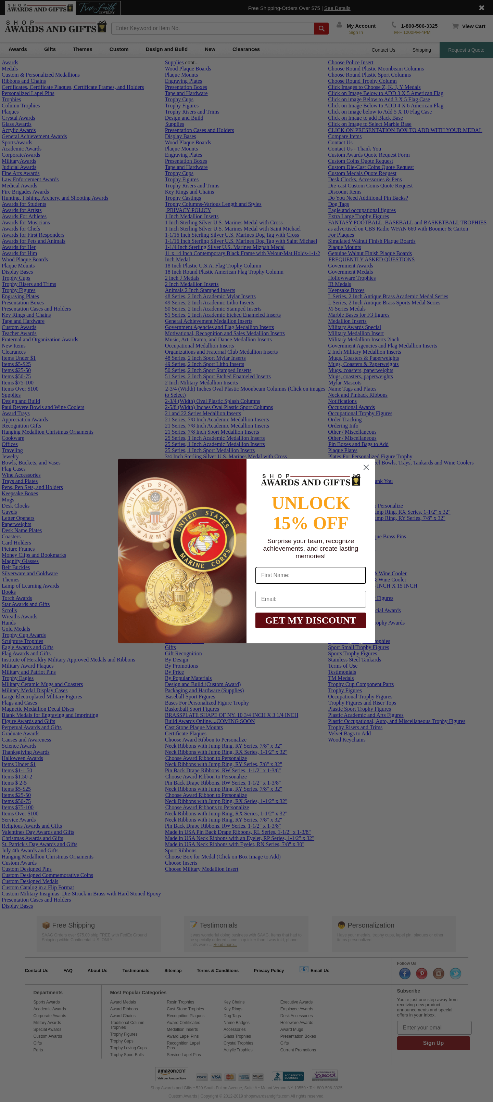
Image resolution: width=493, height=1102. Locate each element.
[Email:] (310, 599)
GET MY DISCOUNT (310, 620)
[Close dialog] (366, 467)
